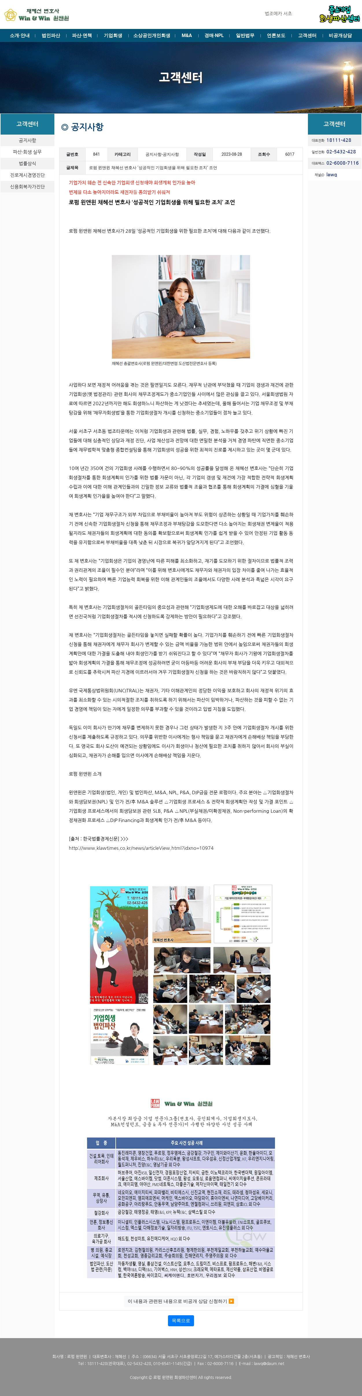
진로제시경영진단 (27, 175)
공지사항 (27, 140)
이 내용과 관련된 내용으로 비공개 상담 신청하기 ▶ (181, 1301)
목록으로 (181, 1320)
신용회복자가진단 (27, 186)
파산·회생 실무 (27, 152)
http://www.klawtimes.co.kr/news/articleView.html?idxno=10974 (141, 848)
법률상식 (27, 163)
